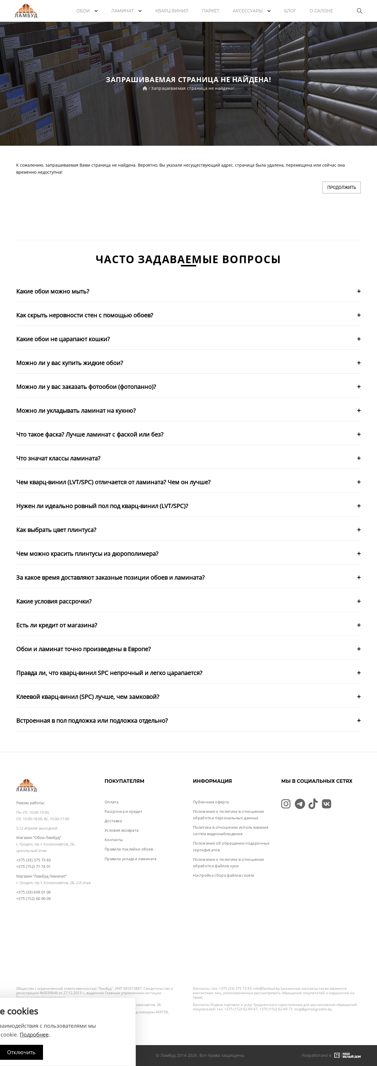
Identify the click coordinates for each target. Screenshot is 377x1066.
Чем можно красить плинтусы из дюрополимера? (87, 554)
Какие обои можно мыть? (52, 291)
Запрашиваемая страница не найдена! (192, 88)
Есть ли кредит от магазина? (56, 625)
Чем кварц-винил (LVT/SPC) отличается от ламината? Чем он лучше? (113, 482)
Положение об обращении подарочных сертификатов (231, 846)
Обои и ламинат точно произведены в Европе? (83, 649)
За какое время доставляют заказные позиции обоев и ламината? (110, 577)
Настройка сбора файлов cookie (223, 875)
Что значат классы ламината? (58, 458)
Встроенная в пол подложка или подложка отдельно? (92, 721)
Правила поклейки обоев (129, 849)
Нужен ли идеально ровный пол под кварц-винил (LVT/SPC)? (102, 506)
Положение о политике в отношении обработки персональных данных (228, 814)
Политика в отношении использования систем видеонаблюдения (230, 830)
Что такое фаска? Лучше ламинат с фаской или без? (89, 434)
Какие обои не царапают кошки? (63, 339)
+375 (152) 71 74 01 (33, 866)
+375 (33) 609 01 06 (33, 892)
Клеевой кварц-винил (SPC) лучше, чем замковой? (87, 697)
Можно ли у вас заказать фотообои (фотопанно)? (86, 387)
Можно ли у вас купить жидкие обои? (69, 363)
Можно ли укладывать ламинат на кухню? (76, 411)
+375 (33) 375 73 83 (33, 860)
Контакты (114, 839)
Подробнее (34, 1034)
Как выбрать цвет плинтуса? (56, 530)
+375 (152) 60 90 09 (33, 898)
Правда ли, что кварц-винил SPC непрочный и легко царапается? (109, 673)
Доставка (113, 820)
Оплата (111, 802)
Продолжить (341, 187)
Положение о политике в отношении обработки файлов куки (228, 862)
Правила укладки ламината (131, 858)
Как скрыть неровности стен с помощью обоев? (84, 315)
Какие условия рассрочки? (54, 601)
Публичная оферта (211, 802)
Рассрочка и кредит (123, 811)
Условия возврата (121, 830)
